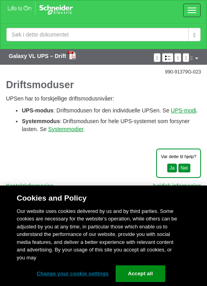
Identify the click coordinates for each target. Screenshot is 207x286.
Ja (172, 168)
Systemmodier (65, 129)
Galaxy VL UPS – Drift (38, 56)
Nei (184, 168)
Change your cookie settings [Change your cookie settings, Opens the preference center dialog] (72, 273)
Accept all (140, 273)
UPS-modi (183, 110)
